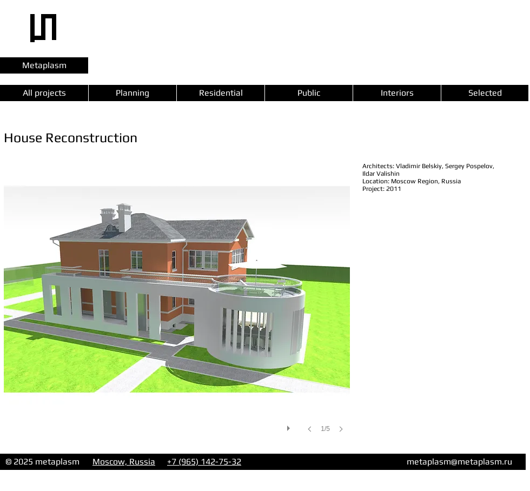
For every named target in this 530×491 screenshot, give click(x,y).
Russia (142, 461)
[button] (177, 308)
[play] (290, 425)
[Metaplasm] (44, 65)
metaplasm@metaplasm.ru (459, 461)
